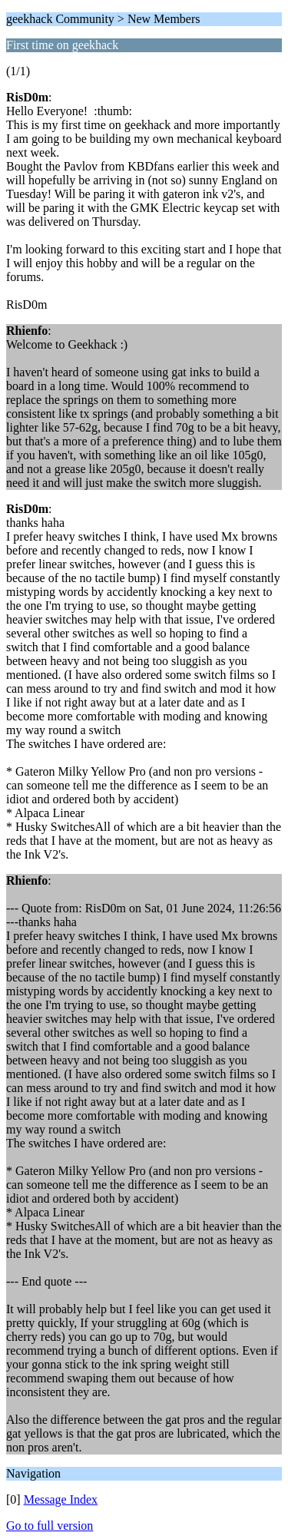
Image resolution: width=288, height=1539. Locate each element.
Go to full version (49, 1525)
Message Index (61, 1499)
